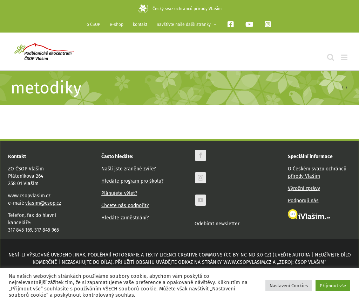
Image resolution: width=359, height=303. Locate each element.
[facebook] (200, 155)
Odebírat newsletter (217, 224)
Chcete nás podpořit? (125, 206)
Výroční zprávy (304, 188)
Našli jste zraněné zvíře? (128, 169)
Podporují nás (303, 201)
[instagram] (200, 177)
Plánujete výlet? (119, 193)
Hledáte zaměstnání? (125, 218)
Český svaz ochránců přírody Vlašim (180, 8)
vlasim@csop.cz (43, 203)
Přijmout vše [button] (333, 285)
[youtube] (200, 200)
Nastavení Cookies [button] (289, 285)
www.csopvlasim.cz (29, 196)
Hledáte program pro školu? (132, 181)
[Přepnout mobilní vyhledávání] (330, 57)
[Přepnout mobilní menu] (344, 57)
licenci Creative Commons (191, 255)
